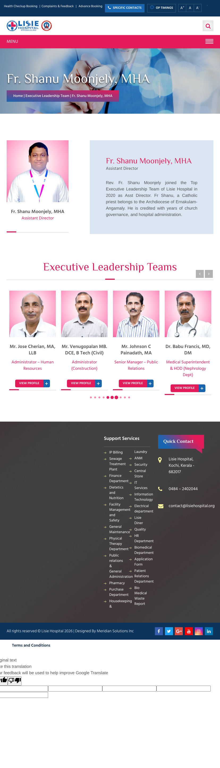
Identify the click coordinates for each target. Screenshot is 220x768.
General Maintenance (117, 529)
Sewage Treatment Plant (117, 464)
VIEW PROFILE (29, 383)
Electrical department (142, 509)
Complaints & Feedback (57, 6)
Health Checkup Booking (20, 6)
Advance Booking (90, 6)
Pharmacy (117, 583)
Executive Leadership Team (47, 96)
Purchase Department (117, 592)
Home (18, 96)
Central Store (140, 474)
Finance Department (117, 478)
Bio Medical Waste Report (140, 596)
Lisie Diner (138, 520)
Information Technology (142, 497)
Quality (140, 530)
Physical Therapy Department (117, 544)
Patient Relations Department (142, 576)
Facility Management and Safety (117, 513)
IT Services (140, 485)
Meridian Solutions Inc (115, 631)
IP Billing (116, 452)
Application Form (142, 562)
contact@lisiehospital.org (192, 506)
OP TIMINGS (161, 8)
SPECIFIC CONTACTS (125, 8)
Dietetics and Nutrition (116, 493)
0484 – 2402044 (183, 489)
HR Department (142, 538)
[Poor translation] (15, 681)
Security (140, 465)
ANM (138, 458)
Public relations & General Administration (117, 566)
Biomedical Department (142, 550)
